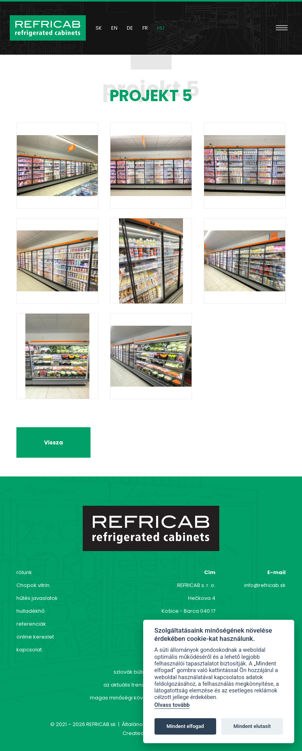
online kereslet (35, 636)
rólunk (24, 572)
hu (160, 28)
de (130, 28)
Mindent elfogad (185, 726)
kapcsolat (29, 649)
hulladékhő (30, 611)
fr (145, 28)
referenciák (31, 623)
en (114, 28)
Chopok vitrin (33, 585)
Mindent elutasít (252, 726)
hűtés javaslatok (37, 598)
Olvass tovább (172, 705)
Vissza (53, 442)
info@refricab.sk (265, 585)
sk (99, 28)
